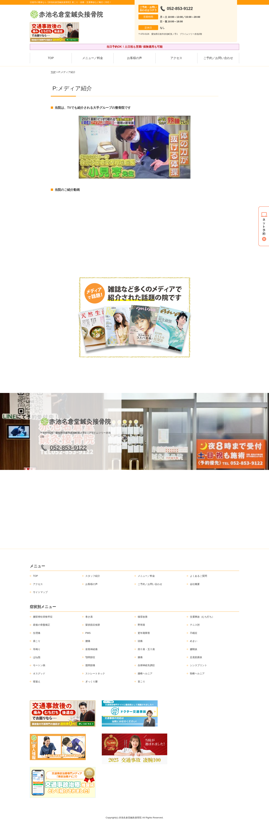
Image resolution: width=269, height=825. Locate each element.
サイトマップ (40, 592)
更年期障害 (144, 633)
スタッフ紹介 (92, 575)
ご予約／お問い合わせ (218, 58)
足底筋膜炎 (196, 657)
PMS (88, 633)
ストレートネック (95, 673)
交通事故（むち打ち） (202, 616)
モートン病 (39, 665)
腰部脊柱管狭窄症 (43, 616)
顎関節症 (90, 657)
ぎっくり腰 (91, 681)
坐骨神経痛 (91, 649)
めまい (193, 641)
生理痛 (36, 633)
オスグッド (39, 673)
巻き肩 (89, 616)
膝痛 (140, 657)
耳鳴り (36, 649)
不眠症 (193, 633)
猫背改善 (143, 616)
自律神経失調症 (146, 665)
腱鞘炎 (193, 649)
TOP (51, 58)
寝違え (36, 681)
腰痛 (87, 641)
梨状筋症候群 (92, 624)
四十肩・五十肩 (146, 649)
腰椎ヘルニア (145, 673)
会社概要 (195, 584)
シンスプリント (198, 665)
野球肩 (141, 624)
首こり (141, 681)
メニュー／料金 (92, 58)
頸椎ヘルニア (197, 673)
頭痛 (140, 641)
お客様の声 (134, 58)
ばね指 (36, 657)
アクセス (176, 58)
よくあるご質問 (198, 575)
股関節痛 (90, 665)
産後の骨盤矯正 (41, 624)
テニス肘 (195, 624)
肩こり (36, 641)
